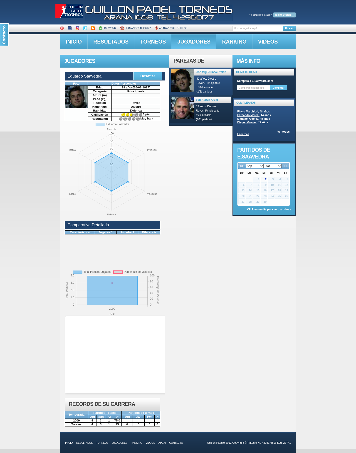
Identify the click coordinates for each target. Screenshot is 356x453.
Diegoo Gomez (246, 122)
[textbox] (257, 28)
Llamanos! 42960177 (135, 28)
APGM (162, 442)
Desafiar (147, 76)
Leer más (243, 134)
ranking (234, 42)
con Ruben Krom (207, 99)
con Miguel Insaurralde (211, 72)
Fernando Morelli (248, 115)
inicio (74, 42)
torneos (153, 42)
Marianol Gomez (247, 118)
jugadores (194, 42)
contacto (176, 442)
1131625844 (107, 28)
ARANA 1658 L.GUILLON (171, 28)
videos (268, 42)
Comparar (278, 87)
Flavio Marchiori (247, 111)
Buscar (289, 28)
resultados (111, 42)
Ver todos (283, 131)
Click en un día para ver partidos (268, 209)
